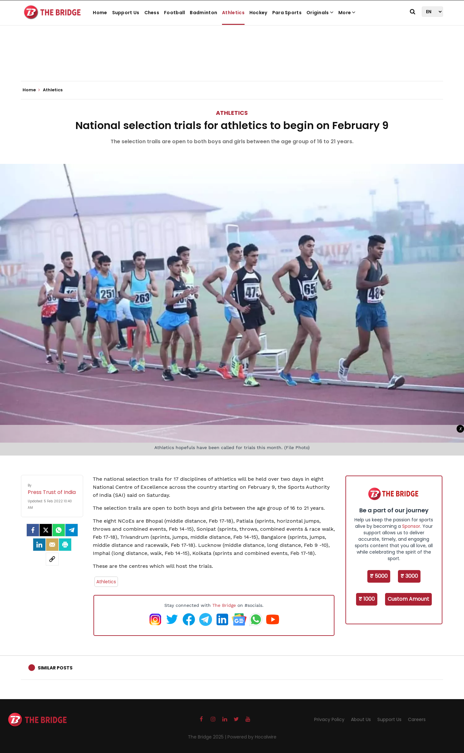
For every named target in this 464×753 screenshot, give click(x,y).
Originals (320, 12)
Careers (417, 719)
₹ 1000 (367, 599)
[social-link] (52, 559)
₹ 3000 (409, 576)
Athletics (233, 12)
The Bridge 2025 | (207, 737)
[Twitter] (45, 530)
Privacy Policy (329, 719)
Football (174, 12)
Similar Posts (55, 668)
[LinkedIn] (39, 544)
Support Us (126, 12)
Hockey (258, 12)
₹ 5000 (379, 576)
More (347, 12)
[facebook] (32, 530)
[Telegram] (71, 530)
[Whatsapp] (58, 530)
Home (100, 12)
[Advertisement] (232, 61)
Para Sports (287, 12)
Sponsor (411, 526)
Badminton (203, 12)
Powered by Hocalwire (251, 737)
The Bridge (224, 605)
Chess (152, 12)
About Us (361, 719)
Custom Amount (408, 599)
